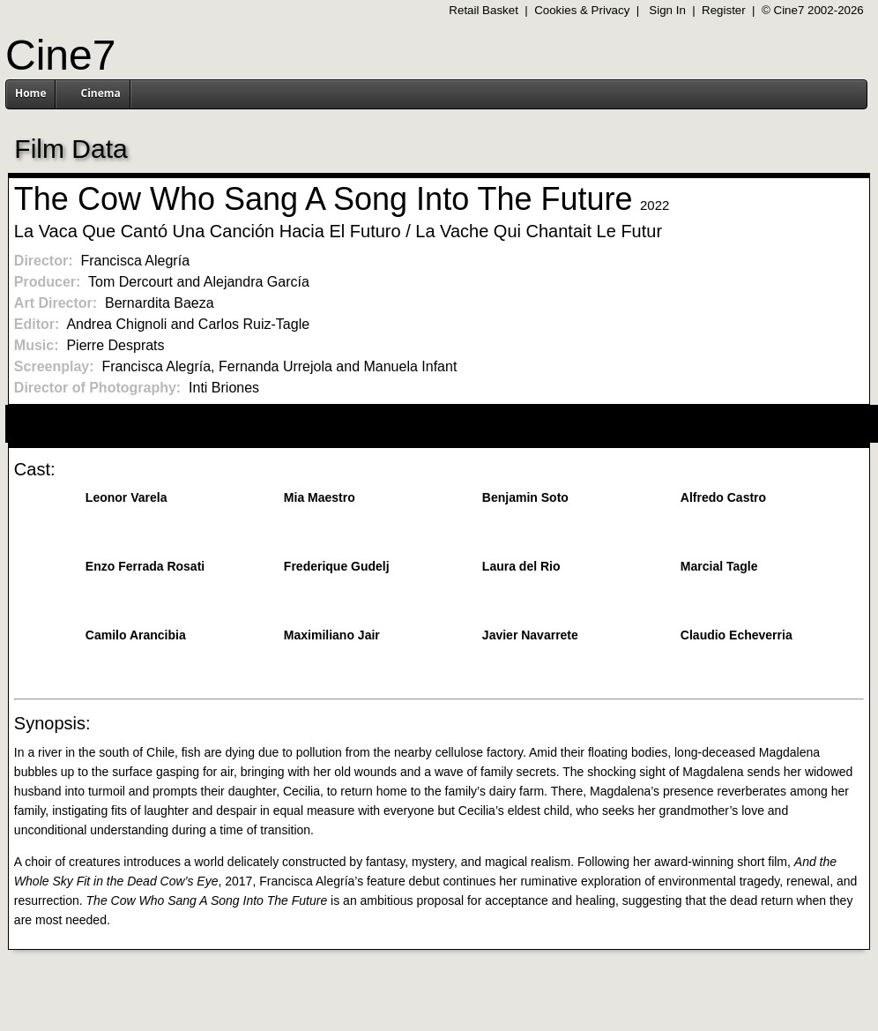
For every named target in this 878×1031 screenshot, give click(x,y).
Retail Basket (483, 10)
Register (724, 10)
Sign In (667, 10)
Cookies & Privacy (581, 10)
